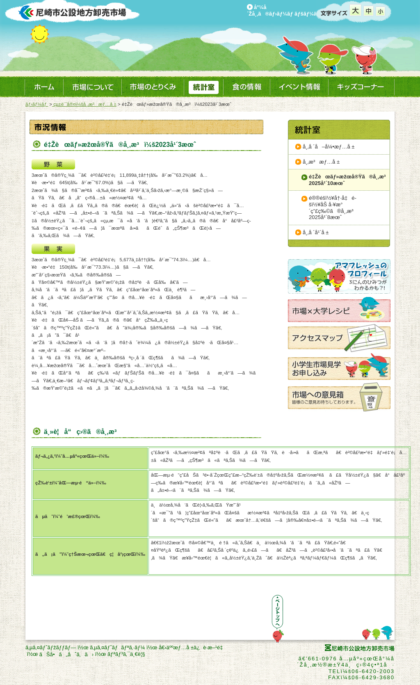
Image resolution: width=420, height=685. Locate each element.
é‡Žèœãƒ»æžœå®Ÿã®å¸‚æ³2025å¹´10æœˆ (349, 180)
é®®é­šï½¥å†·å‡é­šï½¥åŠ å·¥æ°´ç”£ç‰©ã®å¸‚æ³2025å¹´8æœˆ (333, 207)
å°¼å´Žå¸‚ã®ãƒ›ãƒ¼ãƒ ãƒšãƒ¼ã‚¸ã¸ (288, 10)
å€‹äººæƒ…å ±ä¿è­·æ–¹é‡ (192, 647)
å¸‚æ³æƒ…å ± (321, 162)
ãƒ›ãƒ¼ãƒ (36, 104)
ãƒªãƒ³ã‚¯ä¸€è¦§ (126, 654)
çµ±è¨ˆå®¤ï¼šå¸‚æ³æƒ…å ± (84, 104)
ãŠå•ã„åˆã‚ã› (66, 654)
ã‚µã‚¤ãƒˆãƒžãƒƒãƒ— (50, 647)
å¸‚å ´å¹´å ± (316, 232)
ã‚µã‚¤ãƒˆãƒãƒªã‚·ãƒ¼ (117, 647)
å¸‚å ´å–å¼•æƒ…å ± (328, 147)
